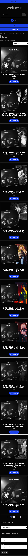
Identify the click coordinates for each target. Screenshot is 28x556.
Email (2, 544)
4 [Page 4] (15, 516)
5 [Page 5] (17, 516)
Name (2, 537)
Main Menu (14, 1)
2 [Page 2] (12, 516)
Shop (5, 33)
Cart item (14, 29)
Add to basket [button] (14, 81)
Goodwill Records (14, 7)
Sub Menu (14, 26)
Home (1, 33)
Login (13, 20)
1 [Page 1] (10, 516)
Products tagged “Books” (13, 33)
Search (24, 14)
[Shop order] (20, 43)
